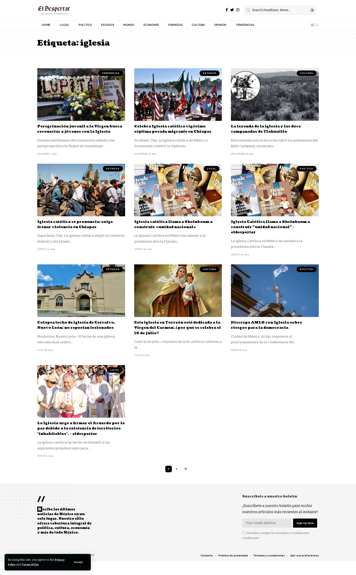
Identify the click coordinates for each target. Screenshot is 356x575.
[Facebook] (227, 10)
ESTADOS (209, 73)
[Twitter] (232, 10)
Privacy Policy (19, 564)
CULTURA (306, 73)
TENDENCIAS (110, 73)
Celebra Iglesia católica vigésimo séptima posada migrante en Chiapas (174, 131)
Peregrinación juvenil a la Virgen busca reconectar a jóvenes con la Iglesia (78, 131)
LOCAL (211, 174)
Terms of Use (45, 564)
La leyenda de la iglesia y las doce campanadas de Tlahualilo (271, 128)
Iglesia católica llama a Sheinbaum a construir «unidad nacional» (178, 229)
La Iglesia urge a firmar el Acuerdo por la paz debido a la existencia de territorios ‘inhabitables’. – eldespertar (79, 436)
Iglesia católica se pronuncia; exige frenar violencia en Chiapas (80, 229)
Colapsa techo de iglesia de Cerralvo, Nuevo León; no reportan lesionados (79, 333)
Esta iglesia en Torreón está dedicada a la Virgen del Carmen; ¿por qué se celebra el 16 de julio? (175, 333)
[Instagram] (237, 10)
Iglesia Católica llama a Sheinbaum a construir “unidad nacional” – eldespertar (270, 232)
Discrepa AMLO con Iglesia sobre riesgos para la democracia (271, 330)
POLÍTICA (306, 174)
